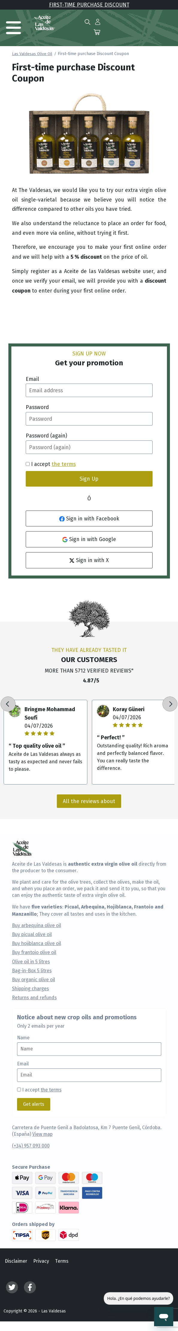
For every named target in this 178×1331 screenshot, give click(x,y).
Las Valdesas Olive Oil (32, 54)
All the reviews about (89, 801)
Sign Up (89, 478)
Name (23, 1038)
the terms (64, 464)
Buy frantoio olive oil (34, 952)
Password (37, 407)
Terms (62, 1261)
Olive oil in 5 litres (31, 961)
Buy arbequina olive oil (36, 925)
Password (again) (46, 435)
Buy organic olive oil (33, 979)
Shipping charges (30, 988)
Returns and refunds (34, 997)
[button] (97, 21)
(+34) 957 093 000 (31, 1145)
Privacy (41, 1261)
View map (42, 1134)
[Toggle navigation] (13, 28)
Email (32, 379)
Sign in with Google (89, 539)
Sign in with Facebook (89, 518)
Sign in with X (89, 560)
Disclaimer (16, 1261)
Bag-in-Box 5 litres (32, 970)
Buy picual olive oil (32, 934)
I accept (42, 1089)
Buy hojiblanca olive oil (36, 943)
